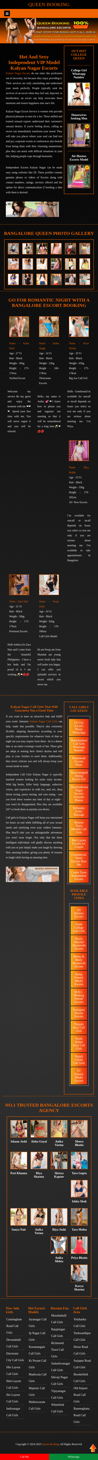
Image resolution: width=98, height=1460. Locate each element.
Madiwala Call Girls (37, 1378)
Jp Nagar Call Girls (37, 1336)
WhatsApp (73, 1456)
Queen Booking (49, 4)
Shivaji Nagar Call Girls (59, 1381)
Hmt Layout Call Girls (13, 1384)
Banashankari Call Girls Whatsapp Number (79, 745)
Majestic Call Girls (37, 1391)
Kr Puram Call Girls (37, 1364)
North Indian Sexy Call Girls (79, 1043)
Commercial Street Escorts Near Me (78, 859)
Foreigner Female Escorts (79, 1013)
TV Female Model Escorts (78, 1075)
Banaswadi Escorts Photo (78, 761)
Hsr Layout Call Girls (13, 1398)
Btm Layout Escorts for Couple (79, 844)
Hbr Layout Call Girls (13, 1371)
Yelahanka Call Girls (80, 1323)
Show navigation (7, 13)
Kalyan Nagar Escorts (18, 73)
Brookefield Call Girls (81, 1378)
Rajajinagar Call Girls (58, 1333)
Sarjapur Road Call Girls (82, 1364)
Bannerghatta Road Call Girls (82, 1415)
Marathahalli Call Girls (59, 1319)
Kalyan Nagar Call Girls (43, 721)
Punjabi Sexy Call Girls (79, 1028)
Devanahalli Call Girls (13, 1343)
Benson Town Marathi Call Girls (78, 827)
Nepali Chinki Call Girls (79, 1060)
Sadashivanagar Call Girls (60, 1367)
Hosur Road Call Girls (81, 1350)
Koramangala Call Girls (37, 1350)
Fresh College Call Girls (79, 928)
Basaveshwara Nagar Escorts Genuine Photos (79, 793)
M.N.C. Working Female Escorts (79, 997)
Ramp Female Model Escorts (78, 979)
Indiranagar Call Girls (13, 1412)
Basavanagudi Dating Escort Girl (79, 776)
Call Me (24, 1456)
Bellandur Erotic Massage (79, 811)
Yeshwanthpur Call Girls (82, 1336)
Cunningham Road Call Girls (14, 1326)
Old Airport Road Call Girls (81, 1395)
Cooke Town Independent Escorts (79, 876)
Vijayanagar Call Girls (58, 1394)
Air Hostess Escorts (78, 913)
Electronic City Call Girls (15, 1357)
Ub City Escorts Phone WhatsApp (78, 727)
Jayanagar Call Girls (37, 1323)
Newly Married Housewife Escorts (79, 943)
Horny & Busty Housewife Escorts (79, 961)
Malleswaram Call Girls (37, 1405)
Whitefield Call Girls (57, 1408)
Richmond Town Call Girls (57, 1349)
